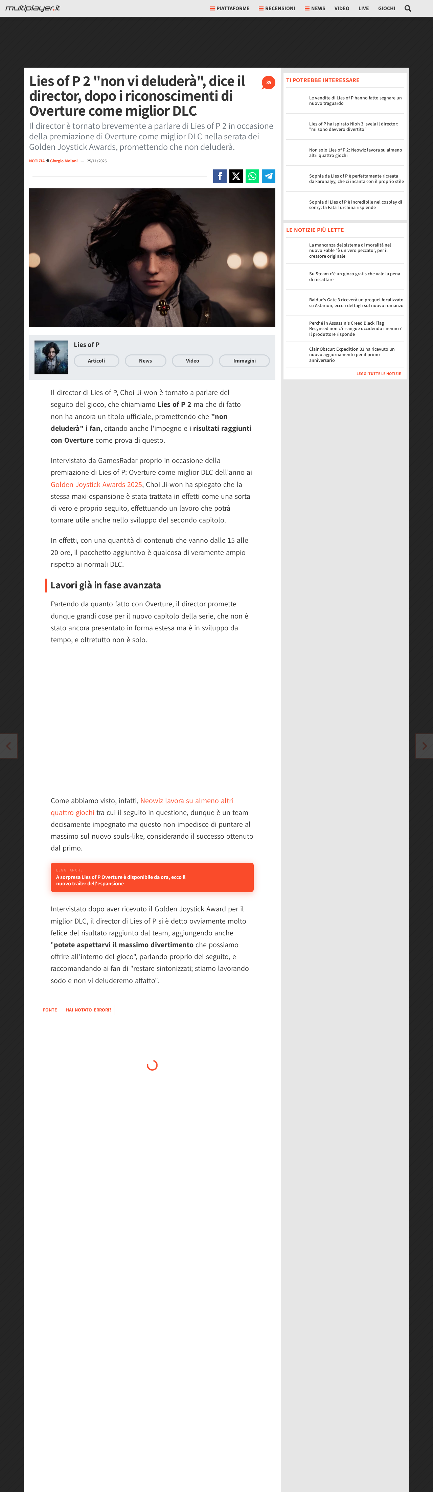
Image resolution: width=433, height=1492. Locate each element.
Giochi (386, 8)
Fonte (50, 1029)
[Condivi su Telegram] (268, 176)
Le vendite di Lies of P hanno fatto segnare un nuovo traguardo (355, 101)
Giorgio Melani (64, 161)
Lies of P (86, 344)
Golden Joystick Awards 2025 (96, 484)
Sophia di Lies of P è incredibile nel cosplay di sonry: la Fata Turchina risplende (355, 205)
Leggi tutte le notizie (379, 373)
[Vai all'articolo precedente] (424, 746)
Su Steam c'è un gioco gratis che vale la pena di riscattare (354, 276)
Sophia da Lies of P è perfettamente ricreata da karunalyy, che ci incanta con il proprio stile (356, 179)
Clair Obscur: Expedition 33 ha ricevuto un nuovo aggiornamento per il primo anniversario (352, 355)
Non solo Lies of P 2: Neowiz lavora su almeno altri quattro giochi (355, 153)
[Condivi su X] (236, 176)
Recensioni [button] (277, 8)
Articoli (96, 360)
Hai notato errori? (88, 1029)
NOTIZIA (37, 161)
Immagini (244, 360)
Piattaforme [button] (230, 8)
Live (364, 8)
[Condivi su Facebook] (220, 176)
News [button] (315, 8)
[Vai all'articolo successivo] (8, 746)
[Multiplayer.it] (32, 8)
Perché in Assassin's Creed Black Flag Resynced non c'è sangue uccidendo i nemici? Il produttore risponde (355, 328)
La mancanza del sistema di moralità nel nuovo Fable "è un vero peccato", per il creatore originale (350, 250)
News (145, 360)
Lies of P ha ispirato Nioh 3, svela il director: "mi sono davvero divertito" (353, 127)
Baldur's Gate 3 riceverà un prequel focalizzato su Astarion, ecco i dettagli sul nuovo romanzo (356, 302)
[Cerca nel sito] (408, 8)
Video (342, 8)
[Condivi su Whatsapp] (252, 176)
